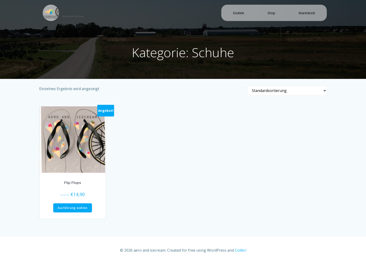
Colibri (240, 250)
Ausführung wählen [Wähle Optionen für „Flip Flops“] (73, 208)
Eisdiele (238, 13)
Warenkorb (307, 13)
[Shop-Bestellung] (287, 90)
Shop (271, 13)
